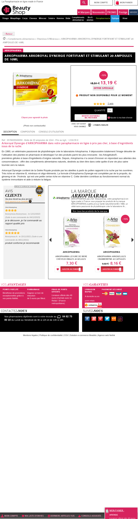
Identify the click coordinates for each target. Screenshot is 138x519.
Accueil (4, 38)
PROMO (111, 12)
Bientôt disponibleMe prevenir (91, 117)
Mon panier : (116, 510)
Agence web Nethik (106, 335)
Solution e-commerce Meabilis (83, 335)
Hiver (125, 18)
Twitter (108, 319)
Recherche (84, 2)
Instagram (121, 319)
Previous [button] (50, 241)
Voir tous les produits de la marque (90, 211)
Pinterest (101, 319)
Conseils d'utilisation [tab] (51, 132)
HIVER (133, 12)
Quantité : (100, 110)
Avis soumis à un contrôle (16, 201)
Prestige (123, 12)
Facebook (88, 319)
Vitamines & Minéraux (48, 39)
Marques (84, 12)
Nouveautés (98, 12)
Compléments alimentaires (21, 39)
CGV (66, 335)
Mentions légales (30, 335)
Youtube (94, 319)
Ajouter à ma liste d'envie (121, 118)
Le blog (114, 319)
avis (110, 103)
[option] (71, 244)
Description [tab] (10, 132)
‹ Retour (9, 34)
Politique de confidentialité (51, 335)
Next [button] (133, 240)
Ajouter (70, 269)
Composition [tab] (27, 132)
